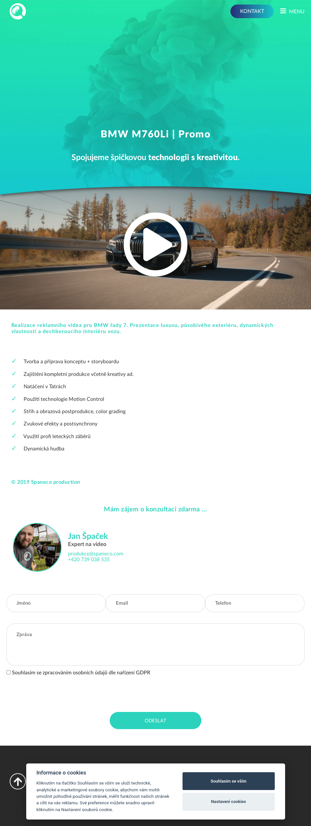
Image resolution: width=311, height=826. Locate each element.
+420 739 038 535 (89, 559)
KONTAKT (252, 11)
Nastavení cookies (228, 801)
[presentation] (55, 692)
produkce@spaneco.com (95, 553)
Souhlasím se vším (229, 781)
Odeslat (155, 720)
